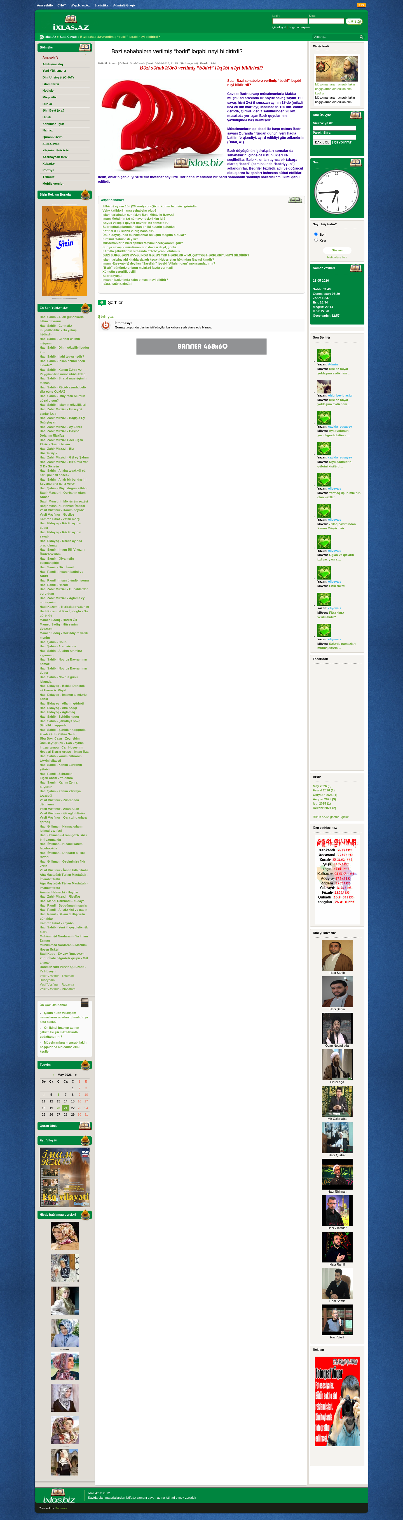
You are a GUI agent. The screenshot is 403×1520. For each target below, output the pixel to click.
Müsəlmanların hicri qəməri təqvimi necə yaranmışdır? (142, 243)
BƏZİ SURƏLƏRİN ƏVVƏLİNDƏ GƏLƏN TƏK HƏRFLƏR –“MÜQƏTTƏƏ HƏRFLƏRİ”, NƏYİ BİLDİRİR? (175, 255)
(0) (196, 63)
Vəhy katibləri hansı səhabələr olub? (129, 210)
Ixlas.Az (93, 1493)
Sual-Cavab (137, 63)
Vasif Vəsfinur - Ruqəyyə (57, 984)
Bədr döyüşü (111, 275)
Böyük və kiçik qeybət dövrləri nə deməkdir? (135, 222)
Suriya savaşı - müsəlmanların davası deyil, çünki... (140, 247)
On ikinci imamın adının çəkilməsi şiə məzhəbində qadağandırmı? (59, 1032)
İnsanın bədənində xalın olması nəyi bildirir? (135, 279)
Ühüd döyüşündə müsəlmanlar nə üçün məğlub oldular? (144, 235)
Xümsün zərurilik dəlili (118, 271)
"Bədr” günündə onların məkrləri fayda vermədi (137, 267)
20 (58, 1108)
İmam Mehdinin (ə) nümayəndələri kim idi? (133, 218)
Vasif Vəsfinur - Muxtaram (58, 989)
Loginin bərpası (299, 27)
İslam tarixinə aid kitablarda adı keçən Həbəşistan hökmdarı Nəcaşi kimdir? (158, 259)
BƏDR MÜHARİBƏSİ (117, 284)
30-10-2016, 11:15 (166, 63)
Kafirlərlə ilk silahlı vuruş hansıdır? (128, 231)
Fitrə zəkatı (337, 586)
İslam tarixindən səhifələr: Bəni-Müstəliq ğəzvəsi (138, 214)
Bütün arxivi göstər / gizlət (331, 817)
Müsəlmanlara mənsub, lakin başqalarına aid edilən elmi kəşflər (335, 89)
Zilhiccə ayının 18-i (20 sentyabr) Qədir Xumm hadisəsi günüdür (149, 206)
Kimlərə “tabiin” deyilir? (120, 239)
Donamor (61, 1508)
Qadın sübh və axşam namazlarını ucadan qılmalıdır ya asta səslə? (64, 1017)
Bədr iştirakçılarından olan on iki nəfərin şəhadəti (138, 226)
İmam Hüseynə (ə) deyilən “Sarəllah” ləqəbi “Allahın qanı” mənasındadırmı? (158, 263)
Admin (113, 63)
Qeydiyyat (279, 27)
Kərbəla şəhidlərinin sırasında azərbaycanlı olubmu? (141, 251)
